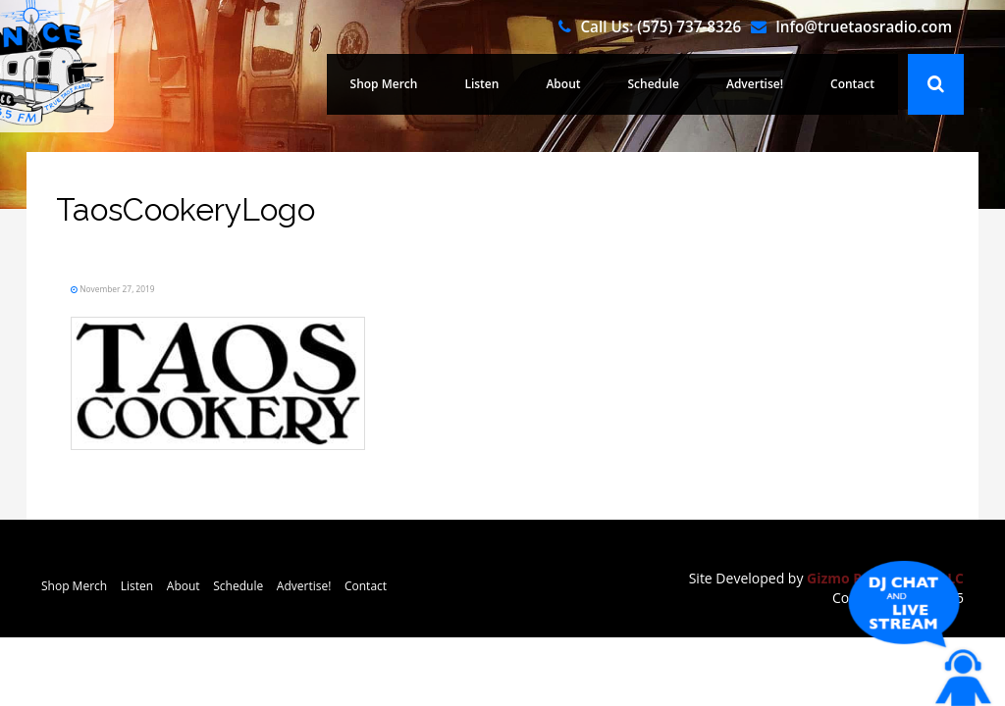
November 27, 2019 (147, 286)
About (591, 84)
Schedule (674, 84)
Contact (856, 84)
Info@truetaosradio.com (863, 26)
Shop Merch (426, 84)
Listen (516, 84)
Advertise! (766, 84)
